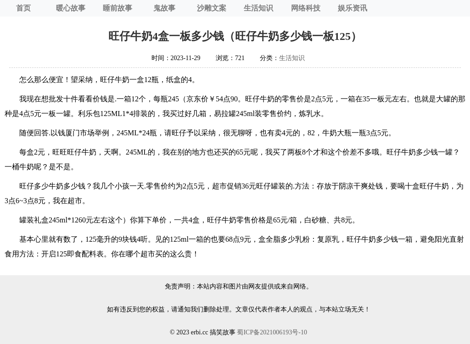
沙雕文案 (211, 8)
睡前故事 (117, 8)
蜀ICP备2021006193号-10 (272, 332)
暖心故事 (70, 8)
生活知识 (258, 8)
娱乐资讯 (352, 8)
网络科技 (305, 8)
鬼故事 (164, 8)
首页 (23, 8)
